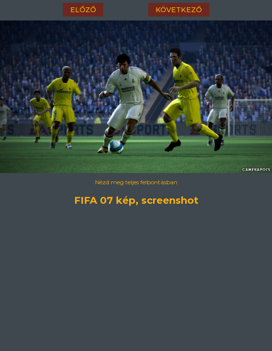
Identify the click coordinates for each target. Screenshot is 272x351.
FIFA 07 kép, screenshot (136, 200)
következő (178, 9)
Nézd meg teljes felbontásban (136, 182)
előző (83, 9)
